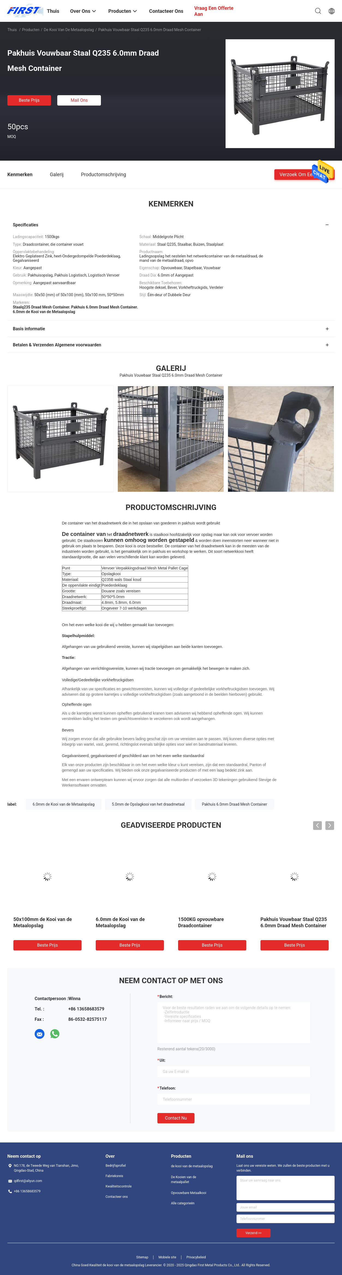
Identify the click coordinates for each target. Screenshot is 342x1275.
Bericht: (166, 996)
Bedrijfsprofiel (116, 1166)
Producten (31, 30)
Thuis (12, 30)
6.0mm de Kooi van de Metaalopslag (64, 804)
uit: (163, 1060)
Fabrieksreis (114, 1176)
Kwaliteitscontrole (119, 1186)
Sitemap (142, 1257)
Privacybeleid (196, 1257)
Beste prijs (29, 100)
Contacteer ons (117, 1197)
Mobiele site (167, 1257)
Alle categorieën (182, 1203)
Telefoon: (168, 1088)
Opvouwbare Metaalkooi (188, 1193)
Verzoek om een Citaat (304, 174)
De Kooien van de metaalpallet (183, 1179)
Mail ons (79, 100)
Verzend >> (253, 1233)
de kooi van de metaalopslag (69, 30)
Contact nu (176, 1118)
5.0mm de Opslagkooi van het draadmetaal (148, 804)
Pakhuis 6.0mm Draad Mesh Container (234, 804)
